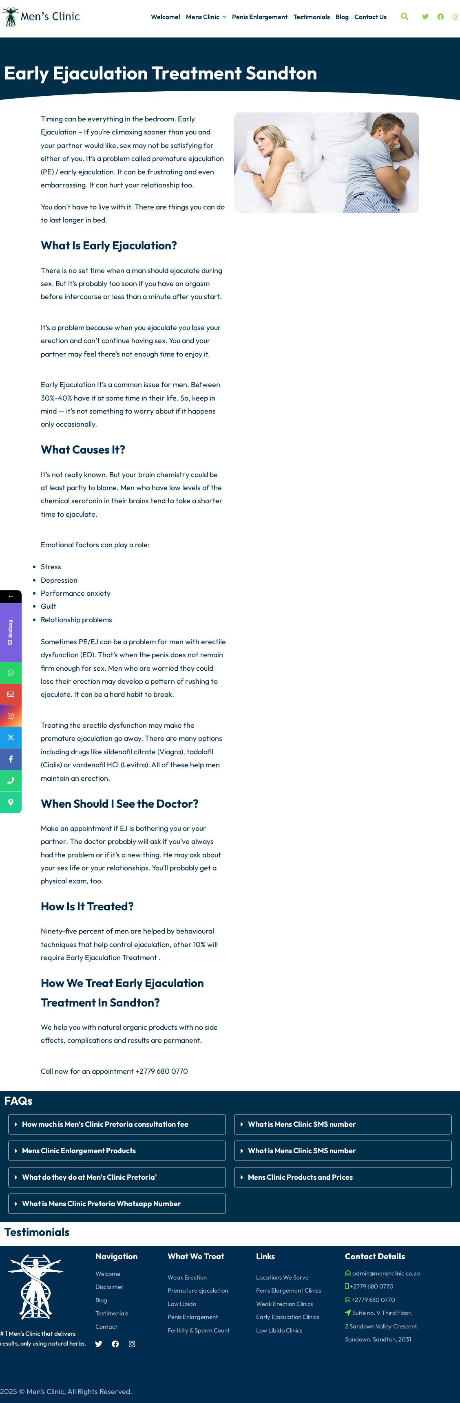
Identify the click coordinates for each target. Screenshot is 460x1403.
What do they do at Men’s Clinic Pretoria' (90, 1176)
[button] (117, 1124)
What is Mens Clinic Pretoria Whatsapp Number (101, 1203)
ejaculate (185, 270)
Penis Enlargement (260, 17)
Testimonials (311, 17)
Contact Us (370, 17)
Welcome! (165, 17)
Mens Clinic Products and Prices (300, 1176)
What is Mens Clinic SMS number (302, 1123)
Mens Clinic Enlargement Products (79, 1150)
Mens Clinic (202, 17)
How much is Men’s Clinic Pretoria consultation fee (106, 1123)
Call (47, 1070)
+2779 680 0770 (161, 1070)
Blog (342, 17)
